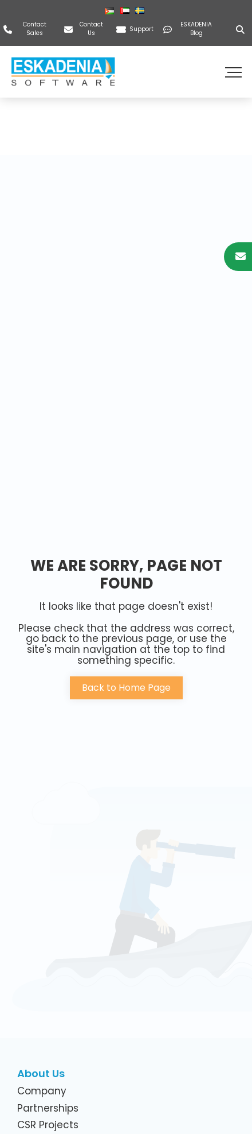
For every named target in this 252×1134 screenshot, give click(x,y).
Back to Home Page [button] (126, 687)
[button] (235, 71)
